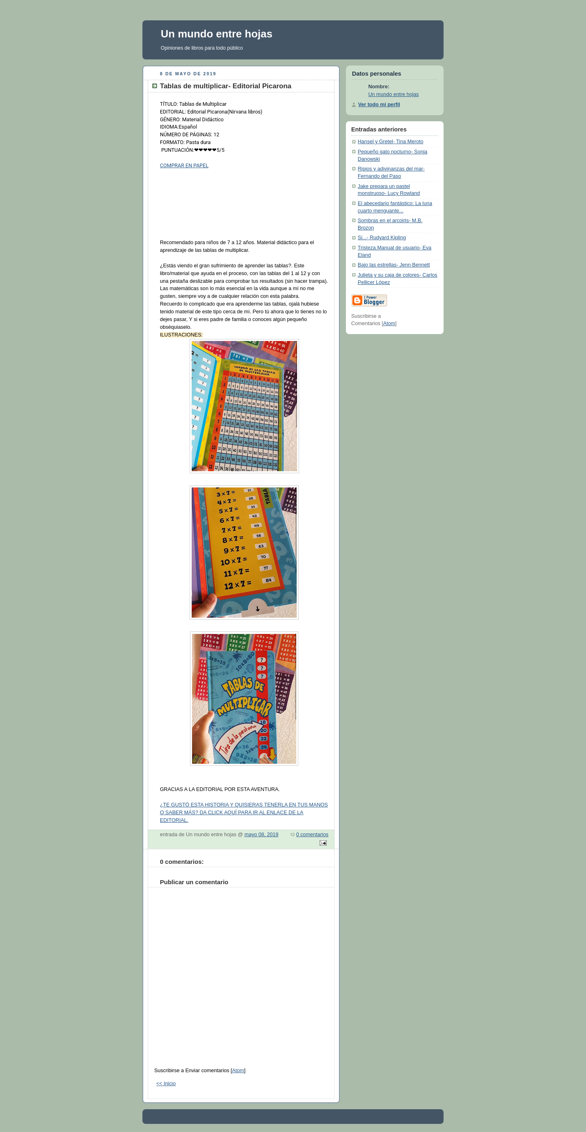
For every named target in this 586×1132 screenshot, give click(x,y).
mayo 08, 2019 (261, 834)
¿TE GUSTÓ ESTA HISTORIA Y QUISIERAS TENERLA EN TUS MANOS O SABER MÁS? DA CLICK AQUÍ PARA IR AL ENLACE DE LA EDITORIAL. (244, 812)
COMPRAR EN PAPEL (184, 165)
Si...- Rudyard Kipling (382, 237)
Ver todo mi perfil (379, 104)
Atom (238, 1070)
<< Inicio (166, 1083)
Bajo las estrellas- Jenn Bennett (394, 265)
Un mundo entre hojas (216, 34)
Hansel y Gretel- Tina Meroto (390, 141)
